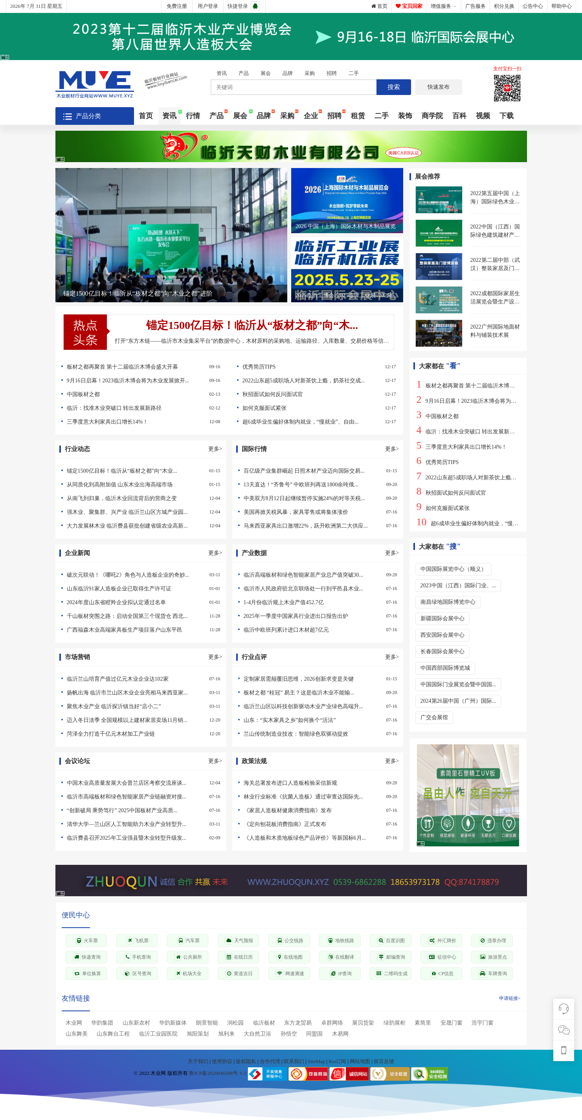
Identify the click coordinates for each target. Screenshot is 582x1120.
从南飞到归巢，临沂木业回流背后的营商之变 (140, 498)
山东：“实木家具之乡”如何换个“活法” (317, 720)
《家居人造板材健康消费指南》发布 (317, 810)
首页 (379, 6)
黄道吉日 (239, 973)
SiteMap (317, 1061)
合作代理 (270, 1061)
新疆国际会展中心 (442, 618)
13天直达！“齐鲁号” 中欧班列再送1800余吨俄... (317, 484)
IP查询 (340, 973)
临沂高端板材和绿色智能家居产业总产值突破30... (317, 575)
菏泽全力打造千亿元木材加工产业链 (140, 734)
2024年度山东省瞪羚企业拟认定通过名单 (140, 602)
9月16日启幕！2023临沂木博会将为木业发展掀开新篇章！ (491, 401)
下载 (506, 116)
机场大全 (188, 973)
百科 (459, 116)
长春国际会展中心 (442, 651)
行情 (193, 116)
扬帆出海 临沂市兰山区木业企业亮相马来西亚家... (140, 693)
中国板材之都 (140, 394)
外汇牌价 (442, 941)
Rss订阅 (337, 1061)
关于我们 (198, 1061)
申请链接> (510, 998)
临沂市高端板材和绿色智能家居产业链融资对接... (140, 797)
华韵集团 (102, 1023)
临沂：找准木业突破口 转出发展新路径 (140, 408)
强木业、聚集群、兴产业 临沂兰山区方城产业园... (140, 512)
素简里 (423, 1023)
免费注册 (177, 6)
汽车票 (188, 941)
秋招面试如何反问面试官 (316, 394)
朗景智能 (207, 1023)
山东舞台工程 (113, 1034)
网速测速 (289, 973)
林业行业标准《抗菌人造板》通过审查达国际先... (317, 797)
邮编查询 (391, 957)
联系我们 (294, 1061)
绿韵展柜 (395, 1023)
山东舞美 (77, 1034)
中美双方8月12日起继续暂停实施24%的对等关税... (317, 498)
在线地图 (290, 957)
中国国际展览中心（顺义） (453, 569)
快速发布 (439, 87)
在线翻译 (340, 957)
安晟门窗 (452, 1023)
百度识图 (391, 941)
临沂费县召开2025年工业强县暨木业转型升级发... (140, 838)
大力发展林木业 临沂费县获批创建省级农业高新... (140, 526)
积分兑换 (504, 6)
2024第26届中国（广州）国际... (458, 701)
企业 (311, 116)
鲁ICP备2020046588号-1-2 (217, 1073)
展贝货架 (363, 1023)
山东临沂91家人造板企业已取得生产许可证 (140, 589)
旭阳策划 (198, 1034)
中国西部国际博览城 (445, 668)
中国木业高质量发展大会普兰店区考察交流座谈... (140, 783)
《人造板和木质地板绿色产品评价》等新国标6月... (317, 838)
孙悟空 (289, 1034)
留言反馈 (384, 1061)
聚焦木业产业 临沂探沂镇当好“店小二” (140, 706)
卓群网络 (332, 1023)
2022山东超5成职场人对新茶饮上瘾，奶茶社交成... (316, 380)
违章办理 (492, 941)
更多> (215, 449)
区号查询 (137, 973)
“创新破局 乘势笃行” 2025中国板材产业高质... (140, 810)
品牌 (288, 73)
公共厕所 (188, 957)
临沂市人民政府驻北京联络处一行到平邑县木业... (317, 589)
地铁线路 (340, 941)
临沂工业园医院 (158, 1034)
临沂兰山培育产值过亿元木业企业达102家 (140, 679)
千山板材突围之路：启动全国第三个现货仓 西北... (140, 616)
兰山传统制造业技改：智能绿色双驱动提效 (317, 734)
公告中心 (533, 6)
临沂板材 (264, 1023)
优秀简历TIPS (316, 367)
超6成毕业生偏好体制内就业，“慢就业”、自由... (316, 422)
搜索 (393, 87)
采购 (310, 73)
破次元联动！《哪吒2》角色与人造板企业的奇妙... (140, 575)
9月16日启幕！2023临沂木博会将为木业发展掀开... (140, 380)
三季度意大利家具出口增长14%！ (140, 422)
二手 (354, 73)
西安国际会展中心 (442, 635)
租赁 (358, 116)
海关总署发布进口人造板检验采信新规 (317, 783)
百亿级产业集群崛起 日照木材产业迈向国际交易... (317, 471)
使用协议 (222, 1061)
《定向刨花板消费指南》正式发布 (317, 824)
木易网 (340, 1034)
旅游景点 (493, 957)
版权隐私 (246, 1061)
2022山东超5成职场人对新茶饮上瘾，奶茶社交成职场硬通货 (494, 478)
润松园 (235, 1023)
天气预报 (239, 941)
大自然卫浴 (257, 1034)
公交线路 (289, 941)
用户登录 (208, 6)
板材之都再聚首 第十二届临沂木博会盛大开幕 (140, 367)
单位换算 (87, 973)
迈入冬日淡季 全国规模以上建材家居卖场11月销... (140, 720)
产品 (244, 73)
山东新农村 (136, 1023)
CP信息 (442, 973)
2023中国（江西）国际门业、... (458, 585)
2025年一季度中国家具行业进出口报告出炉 (317, 616)
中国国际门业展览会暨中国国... (458, 684)
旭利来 (226, 1034)
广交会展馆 (434, 717)
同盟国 (314, 1034)
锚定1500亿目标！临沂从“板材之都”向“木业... (140, 471)
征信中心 (442, 957)
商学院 (432, 116)
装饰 (405, 116)
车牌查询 (492, 973)
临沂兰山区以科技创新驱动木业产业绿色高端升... (317, 706)
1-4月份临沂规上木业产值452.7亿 (317, 602)
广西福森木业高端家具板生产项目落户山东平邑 (140, 630)
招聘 (332, 73)
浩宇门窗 (483, 1023)
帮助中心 (561, 6)
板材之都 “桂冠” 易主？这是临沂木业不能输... (317, 693)
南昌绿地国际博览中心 (448, 602)
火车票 (86, 941)
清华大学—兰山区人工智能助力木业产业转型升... (140, 824)
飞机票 (138, 941)
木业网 (74, 1023)
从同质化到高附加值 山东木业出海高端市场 (140, 484)
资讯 (222, 73)
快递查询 (87, 957)
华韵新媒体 (173, 1023)
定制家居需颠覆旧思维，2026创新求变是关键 (317, 679)
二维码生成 (391, 973)
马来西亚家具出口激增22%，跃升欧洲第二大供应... (317, 526)
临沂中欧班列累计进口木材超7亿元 (317, 630)
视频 (483, 116)
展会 (266, 73)
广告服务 (475, 6)
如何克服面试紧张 (316, 408)
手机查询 (137, 957)
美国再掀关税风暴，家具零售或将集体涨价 (317, 512)
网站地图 (360, 1061)
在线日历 (239, 957)
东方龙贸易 (298, 1023)
